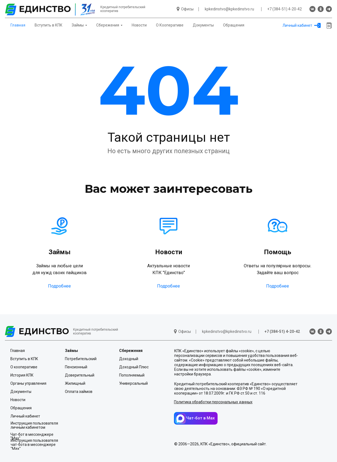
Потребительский (81, 359)
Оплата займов (78, 391)
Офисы (187, 9)
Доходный (128, 359)
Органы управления (28, 383)
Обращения (233, 25)
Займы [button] (78, 25)
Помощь (277, 252)
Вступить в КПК (48, 25)
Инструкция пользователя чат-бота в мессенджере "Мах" (34, 444)
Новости (139, 25)
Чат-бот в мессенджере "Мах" (31, 436)
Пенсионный (76, 367)
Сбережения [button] (107, 25)
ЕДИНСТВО (44, 331)
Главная (17, 25)
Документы (203, 25)
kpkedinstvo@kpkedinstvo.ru (229, 9)
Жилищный (75, 383)
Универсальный (133, 383)
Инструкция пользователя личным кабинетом (34, 425)
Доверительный (79, 375)
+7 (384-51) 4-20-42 (284, 9)
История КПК (22, 375)
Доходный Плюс (134, 367)
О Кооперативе (169, 25)
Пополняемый (132, 375)
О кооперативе (23, 367)
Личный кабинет (297, 25)
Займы (60, 252)
